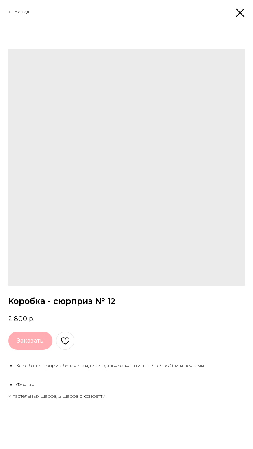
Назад (21, 12)
